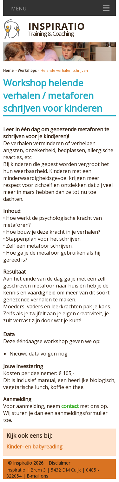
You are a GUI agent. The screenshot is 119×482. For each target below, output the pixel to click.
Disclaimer (59, 463)
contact (70, 406)
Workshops (27, 70)
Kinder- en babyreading (34, 446)
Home (8, 70)
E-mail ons (37, 476)
